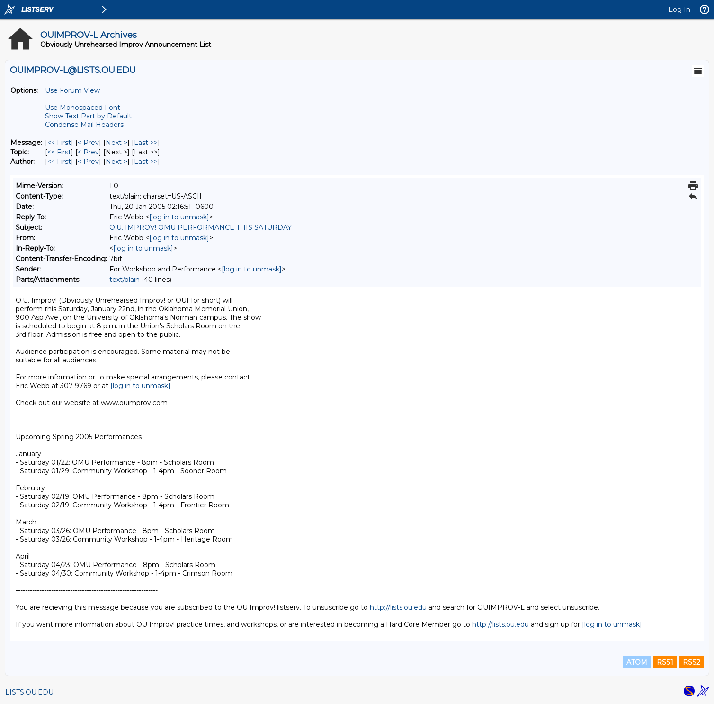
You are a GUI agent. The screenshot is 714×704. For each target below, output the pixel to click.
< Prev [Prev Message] (88, 142)
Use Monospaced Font (82, 107)
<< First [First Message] (59, 142)
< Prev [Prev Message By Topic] (88, 152)
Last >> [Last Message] (146, 142)
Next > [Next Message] (116, 142)
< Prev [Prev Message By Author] (88, 161)
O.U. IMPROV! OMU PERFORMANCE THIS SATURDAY (200, 227)
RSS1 (665, 662)
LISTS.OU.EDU (29, 692)
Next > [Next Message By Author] (116, 161)
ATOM (636, 662)
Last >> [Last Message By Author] (146, 161)
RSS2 (691, 662)
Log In (679, 9)
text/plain (124, 279)
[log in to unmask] (179, 217)
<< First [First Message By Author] (59, 161)
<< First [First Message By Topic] (59, 152)
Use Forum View (72, 90)
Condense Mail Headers (84, 124)
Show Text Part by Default (88, 116)
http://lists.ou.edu (398, 607)
